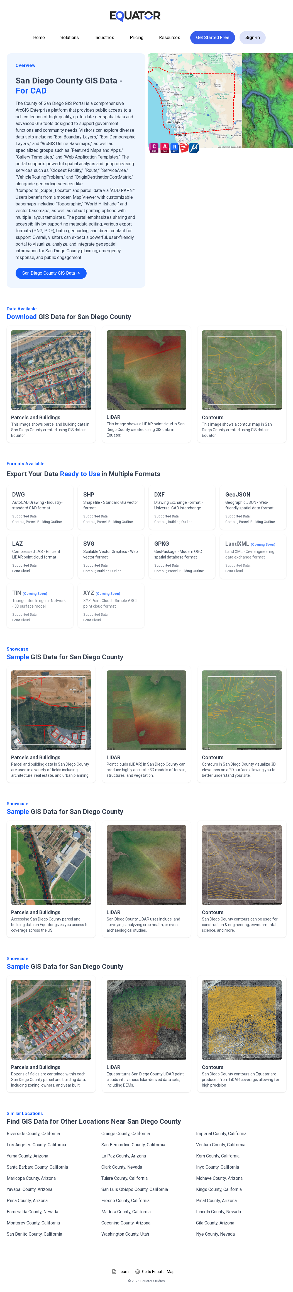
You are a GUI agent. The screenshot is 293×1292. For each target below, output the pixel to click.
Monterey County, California (33, 1223)
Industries (104, 37)
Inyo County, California (217, 1167)
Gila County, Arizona (215, 1223)
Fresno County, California (125, 1200)
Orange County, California (125, 1133)
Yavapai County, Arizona (29, 1189)
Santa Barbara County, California (37, 1167)
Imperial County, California (221, 1133)
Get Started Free (212, 37)
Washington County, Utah (125, 1234)
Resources (169, 37)
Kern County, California (218, 1156)
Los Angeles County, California (36, 1144)
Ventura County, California (220, 1144)
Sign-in (252, 37)
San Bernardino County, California (133, 1144)
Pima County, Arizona (27, 1200)
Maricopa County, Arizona (31, 1178)
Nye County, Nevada (215, 1234)
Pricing (136, 37)
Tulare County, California (124, 1178)
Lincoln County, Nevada (218, 1211)
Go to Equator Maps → (158, 1271)
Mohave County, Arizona (219, 1178)
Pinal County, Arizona (216, 1200)
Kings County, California (219, 1189)
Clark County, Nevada (121, 1167)
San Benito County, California (34, 1234)
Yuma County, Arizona (27, 1156)
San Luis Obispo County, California (134, 1189)
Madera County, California (126, 1211)
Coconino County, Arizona (125, 1223)
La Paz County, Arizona (123, 1156)
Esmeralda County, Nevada (32, 1211)
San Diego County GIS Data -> (51, 273)
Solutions (69, 37)
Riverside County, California (33, 1133)
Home (39, 37)
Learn (120, 1271)
